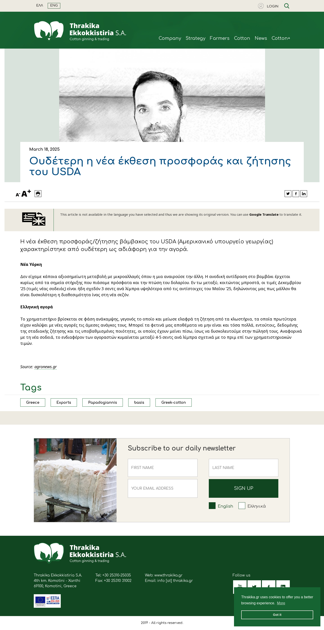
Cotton (242, 38)
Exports (63, 403)
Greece (32, 403)
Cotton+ (281, 38)
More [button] (281, 603)
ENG (54, 5)
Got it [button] (277, 615)
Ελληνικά (257, 506)
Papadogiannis (102, 403)
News (261, 38)
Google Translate (264, 214)
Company (170, 38)
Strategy (195, 38)
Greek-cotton (173, 403)
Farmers (220, 38)
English (225, 506)
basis (139, 403)
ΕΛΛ (39, 5)
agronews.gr (45, 366)
